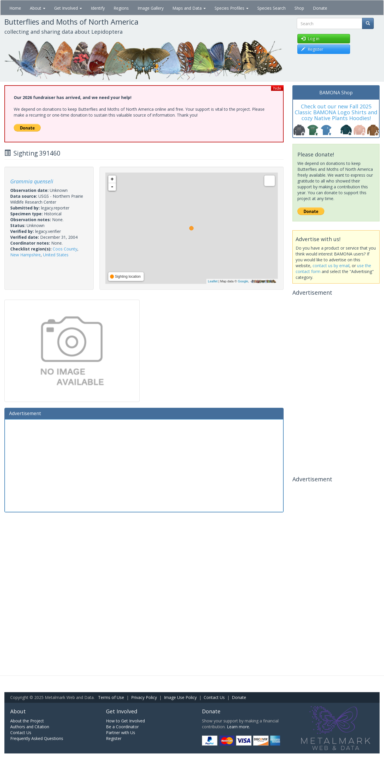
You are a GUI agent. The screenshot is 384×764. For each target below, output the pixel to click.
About (37, 8)
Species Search (271, 8)
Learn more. (238, 726)
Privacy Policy (144, 697)
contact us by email (331, 265)
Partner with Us (120, 732)
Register (113, 738)
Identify (98, 8)
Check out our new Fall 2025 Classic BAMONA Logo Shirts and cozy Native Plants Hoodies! (336, 112)
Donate (320, 8)
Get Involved (68, 8)
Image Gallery (151, 8)
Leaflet (212, 281)
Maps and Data (189, 8)
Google (243, 281)
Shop (299, 8)
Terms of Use (111, 697)
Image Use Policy (180, 697)
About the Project (27, 721)
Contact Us (214, 697)
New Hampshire (25, 254)
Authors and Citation (29, 726)
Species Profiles (231, 8)
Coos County (65, 249)
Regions (121, 8)
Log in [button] (310, 38)
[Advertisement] (144, 465)
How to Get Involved (125, 721)
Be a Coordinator (122, 726)
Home (15, 8)
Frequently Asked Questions (36, 738)
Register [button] (312, 49)
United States (55, 254)
